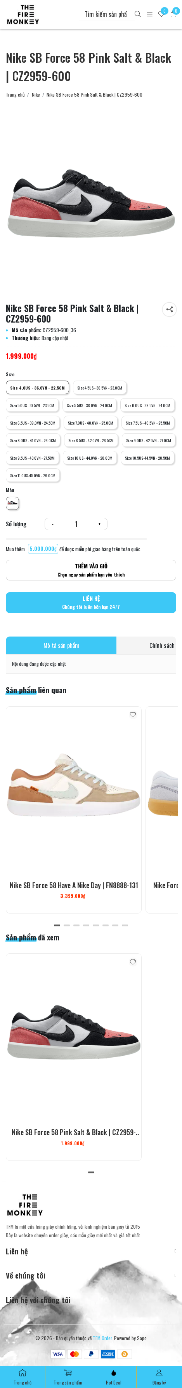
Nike (36, 94)
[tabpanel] (74, 810)
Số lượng (16, 523)
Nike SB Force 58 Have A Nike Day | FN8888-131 (74, 885)
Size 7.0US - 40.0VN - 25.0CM (90, 423)
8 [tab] (125, 925)
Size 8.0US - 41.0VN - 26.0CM (33, 440)
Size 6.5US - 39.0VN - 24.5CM (32, 423)
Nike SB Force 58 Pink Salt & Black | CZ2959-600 (74, 1137)
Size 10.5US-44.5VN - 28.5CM (147, 458)
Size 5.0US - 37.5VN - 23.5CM (32, 405)
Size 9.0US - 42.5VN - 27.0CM (148, 440)
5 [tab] (96, 925)
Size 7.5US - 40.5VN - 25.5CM (148, 423)
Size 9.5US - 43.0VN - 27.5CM (32, 458)
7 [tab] (115, 925)
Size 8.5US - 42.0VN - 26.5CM (91, 440)
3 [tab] (77, 925)
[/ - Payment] (57, 1354)
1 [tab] (57, 925)
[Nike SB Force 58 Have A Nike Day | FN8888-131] (73, 791)
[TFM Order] (23, 14)
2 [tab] (67, 925)
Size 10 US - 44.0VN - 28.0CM (90, 458)
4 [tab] (86, 925)
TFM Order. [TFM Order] (103, 1338)
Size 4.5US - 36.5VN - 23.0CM (99, 387)
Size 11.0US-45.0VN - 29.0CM (32, 475)
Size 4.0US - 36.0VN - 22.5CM (37, 387)
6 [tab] (106, 925)
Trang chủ (15, 94)
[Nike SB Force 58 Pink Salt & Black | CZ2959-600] (91, 211)
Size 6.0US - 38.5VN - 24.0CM (147, 405)
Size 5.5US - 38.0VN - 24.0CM (89, 405)
